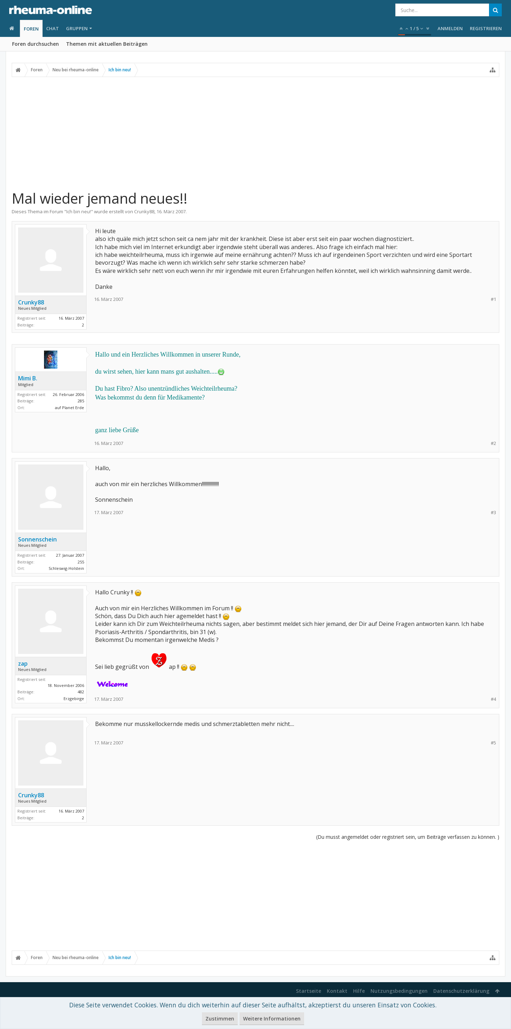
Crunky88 (144, 211)
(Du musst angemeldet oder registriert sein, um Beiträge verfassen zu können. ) (407, 836)
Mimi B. (27, 378)
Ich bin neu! (78, 211)
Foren (31, 29)
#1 (493, 299)
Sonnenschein (37, 539)
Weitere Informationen (272, 1018)
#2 (493, 443)
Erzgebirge (74, 698)
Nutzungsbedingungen (399, 990)
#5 (493, 743)
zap (23, 663)
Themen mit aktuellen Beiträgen (107, 43)
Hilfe (359, 990)
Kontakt (337, 990)
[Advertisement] (255, 130)
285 (81, 400)
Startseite (308, 990)
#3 (493, 513)
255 (81, 562)
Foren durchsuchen (35, 43)
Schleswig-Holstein (66, 568)
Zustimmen (219, 1018)
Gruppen (77, 28)
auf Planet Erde (69, 407)
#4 (493, 699)
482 (81, 691)
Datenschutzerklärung (461, 990)
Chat (52, 28)
